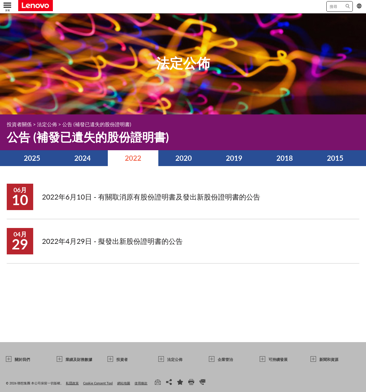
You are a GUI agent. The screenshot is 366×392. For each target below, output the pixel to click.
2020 (183, 158)
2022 (133, 158)
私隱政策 (72, 383)
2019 (234, 158)
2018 (284, 158)
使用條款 (141, 383)
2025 (32, 158)
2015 (335, 158)
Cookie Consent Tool (98, 383)
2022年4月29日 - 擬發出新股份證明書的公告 (112, 241)
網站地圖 (123, 383)
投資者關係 (19, 124)
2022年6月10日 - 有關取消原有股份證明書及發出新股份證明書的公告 (151, 196)
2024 (82, 158)
